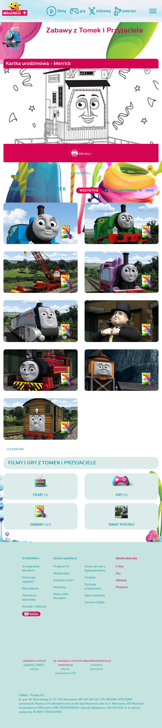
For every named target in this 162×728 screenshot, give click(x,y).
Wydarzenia (61, 573)
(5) (122, 486)
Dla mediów (30, 588)
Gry (118, 573)
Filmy (120, 566)
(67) (40, 516)
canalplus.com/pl (34, 660)
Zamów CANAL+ (95, 602)
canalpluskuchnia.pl (98, 660)
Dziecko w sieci (63, 580)
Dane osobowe (95, 595)
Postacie (122, 587)
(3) (40, 486)
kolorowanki (123, 190)
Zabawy (121, 580)
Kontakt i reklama (34, 606)
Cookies (90, 577)
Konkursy (59, 587)
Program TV (61, 566)
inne (149, 190)
